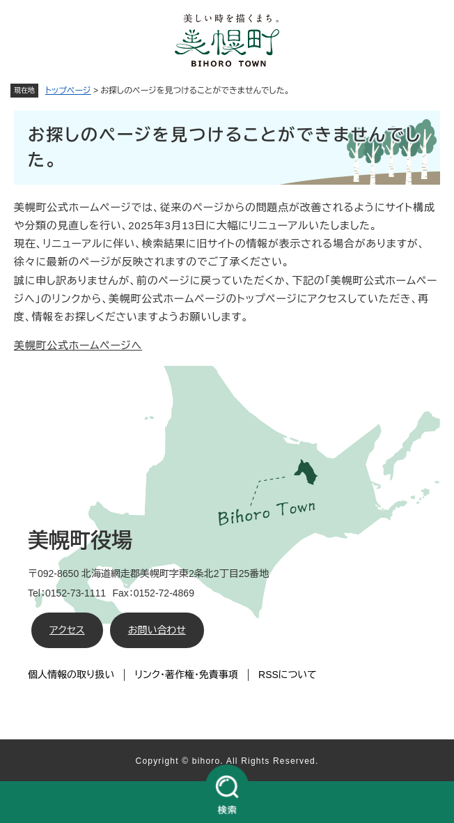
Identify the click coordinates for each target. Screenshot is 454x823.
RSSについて (287, 674)
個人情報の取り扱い (71, 674)
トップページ (68, 90)
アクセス (67, 630)
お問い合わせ (157, 630)
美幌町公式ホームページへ (78, 345)
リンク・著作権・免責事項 (186, 674)
